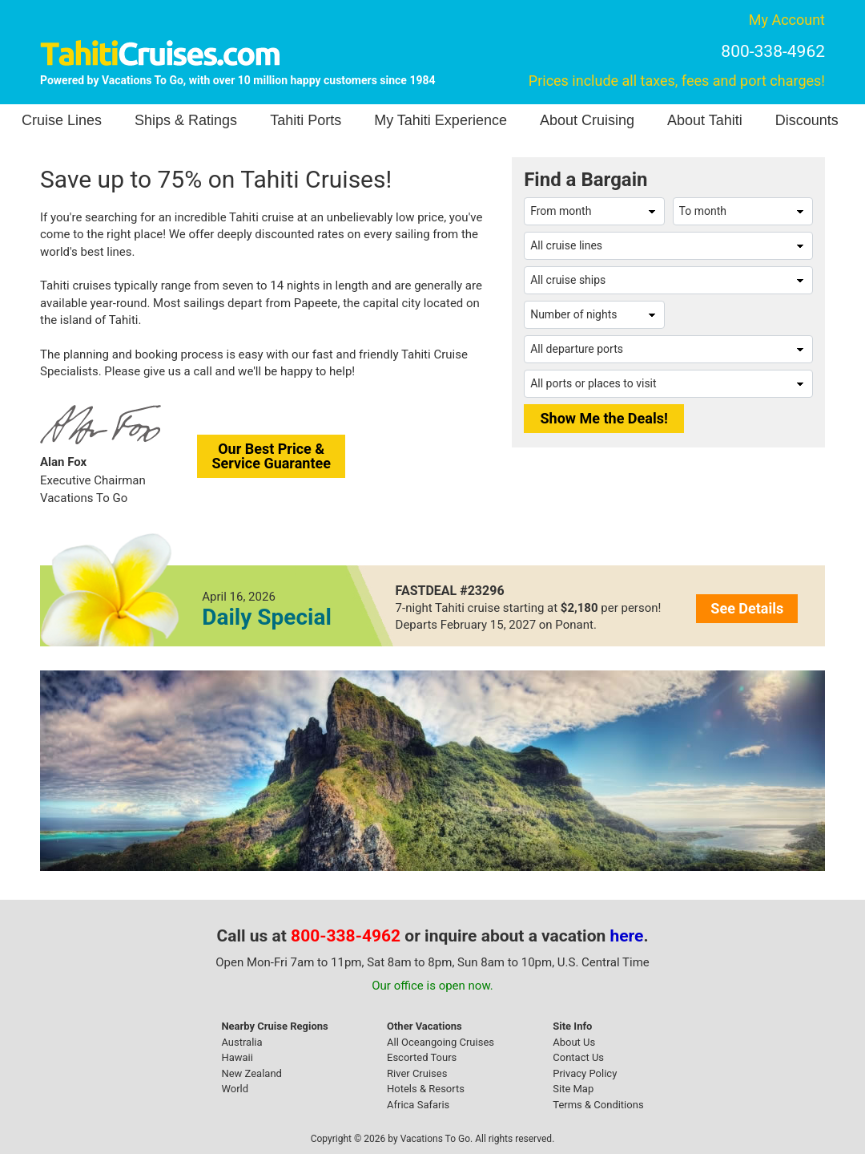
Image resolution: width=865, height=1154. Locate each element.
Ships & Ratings (186, 120)
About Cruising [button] (587, 120)
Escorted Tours (422, 1057)
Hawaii (237, 1057)
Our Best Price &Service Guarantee (271, 456)
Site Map (573, 1089)
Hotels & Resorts (426, 1089)
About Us (574, 1042)
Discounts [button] (807, 120)
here (627, 935)
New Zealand (251, 1073)
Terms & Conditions (598, 1105)
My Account (787, 19)
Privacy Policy (585, 1073)
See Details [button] (746, 608)
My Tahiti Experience (440, 120)
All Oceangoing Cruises (440, 1042)
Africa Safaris (418, 1105)
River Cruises (417, 1073)
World (234, 1089)
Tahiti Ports (305, 120)
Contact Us (578, 1057)
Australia (241, 1042)
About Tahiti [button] (704, 120)
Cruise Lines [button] (62, 120)
